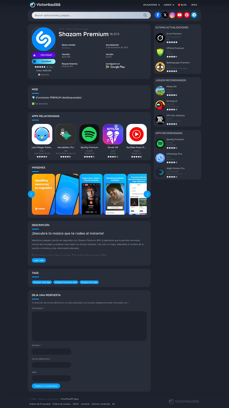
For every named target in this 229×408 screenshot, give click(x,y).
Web (34, 372)
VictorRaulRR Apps (69, 399)
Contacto (85, 404)
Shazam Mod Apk (41, 282)
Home (61, 29)
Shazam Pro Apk (89, 282)
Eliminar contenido (101, 404)
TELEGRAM (41, 61)
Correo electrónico (41, 359)
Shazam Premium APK (66, 282)
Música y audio (81, 29)
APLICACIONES (150, 4)
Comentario (38, 308)
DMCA (194, 4)
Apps (69, 29)
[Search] (91, 15)
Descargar (42, 55)
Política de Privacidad (39, 404)
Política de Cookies (62, 404)
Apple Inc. (66, 47)
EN (113, 404)
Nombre (36, 345)
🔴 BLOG (182, 4)
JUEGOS (167, 4)
